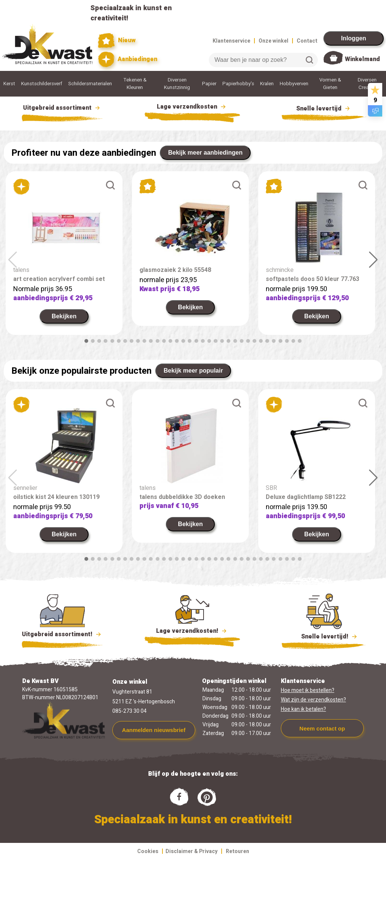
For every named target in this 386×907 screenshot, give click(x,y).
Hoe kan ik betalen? (303, 709)
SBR (271, 488)
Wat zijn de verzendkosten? (313, 700)
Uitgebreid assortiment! (62, 634)
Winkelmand (362, 59)
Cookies (147, 851)
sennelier (25, 488)
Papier (209, 83)
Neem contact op (322, 728)
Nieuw (117, 40)
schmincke (280, 270)
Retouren (237, 851)
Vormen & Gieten (330, 83)
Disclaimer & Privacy (191, 851)
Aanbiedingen (127, 59)
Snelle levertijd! (324, 636)
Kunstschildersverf (41, 83)
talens (21, 270)
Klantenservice (231, 41)
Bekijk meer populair (193, 370)
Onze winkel (273, 41)
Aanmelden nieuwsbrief (153, 730)
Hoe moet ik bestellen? (307, 690)
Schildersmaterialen (90, 83)
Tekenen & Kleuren (135, 83)
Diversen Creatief (367, 83)
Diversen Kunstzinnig (177, 83)
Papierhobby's (238, 83)
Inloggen (353, 38)
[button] (86, 341)
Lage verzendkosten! (192, 632)
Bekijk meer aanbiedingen (205, 152)
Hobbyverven (294, 83)
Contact (307, 41)
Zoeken (309, 60)
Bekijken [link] (64, 316)
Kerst (9, 83)
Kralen (267, 83)
